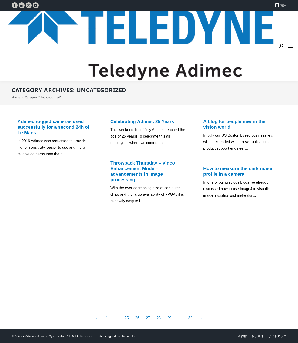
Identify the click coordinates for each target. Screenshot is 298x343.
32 (190, 318)
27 (148, 318)
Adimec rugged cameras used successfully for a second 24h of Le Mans (53, 127)
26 (137, 318)
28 (158, 318)
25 (127, 318)
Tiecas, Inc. (129, 336)
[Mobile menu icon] (290, 46)
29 (169, 318)
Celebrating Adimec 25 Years (142, 121)
